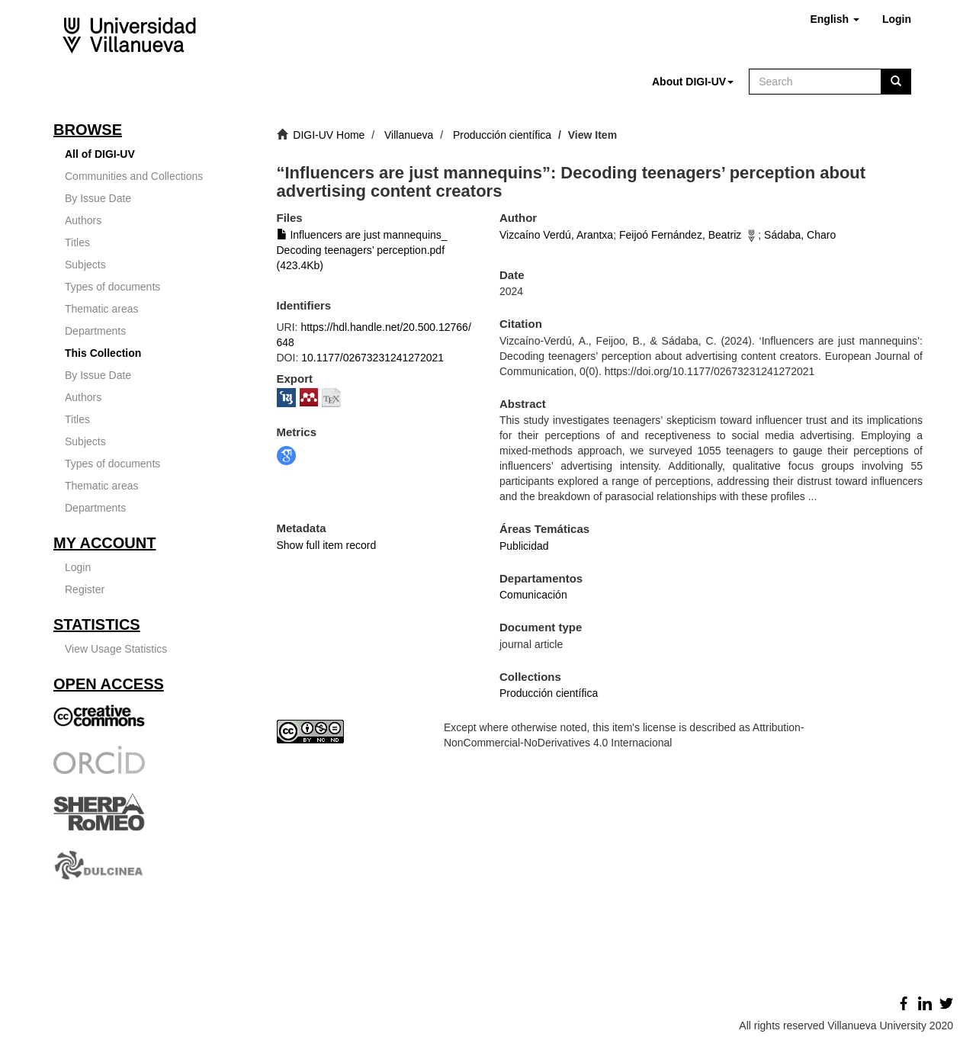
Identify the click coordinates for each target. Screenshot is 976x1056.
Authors (83, 220)
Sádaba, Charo (800, 235)
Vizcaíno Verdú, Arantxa (556, 235)
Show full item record (327, 545)
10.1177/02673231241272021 (372, 357)
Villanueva (408, 135)
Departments (95, 331)
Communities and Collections (134, 176)
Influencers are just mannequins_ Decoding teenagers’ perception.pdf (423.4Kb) (362, 250)
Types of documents (112, 287)
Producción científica (502, 135)
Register (84, 589)
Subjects (85, 264)
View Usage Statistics (116, 649)
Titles (77, 242)
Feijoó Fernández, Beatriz (680, 235)
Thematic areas (101, 309)
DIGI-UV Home (328, 135)
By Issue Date (98, 198)
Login (78, 567)
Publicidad (524, 546)
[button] (834, 19)
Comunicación (533, 595)
